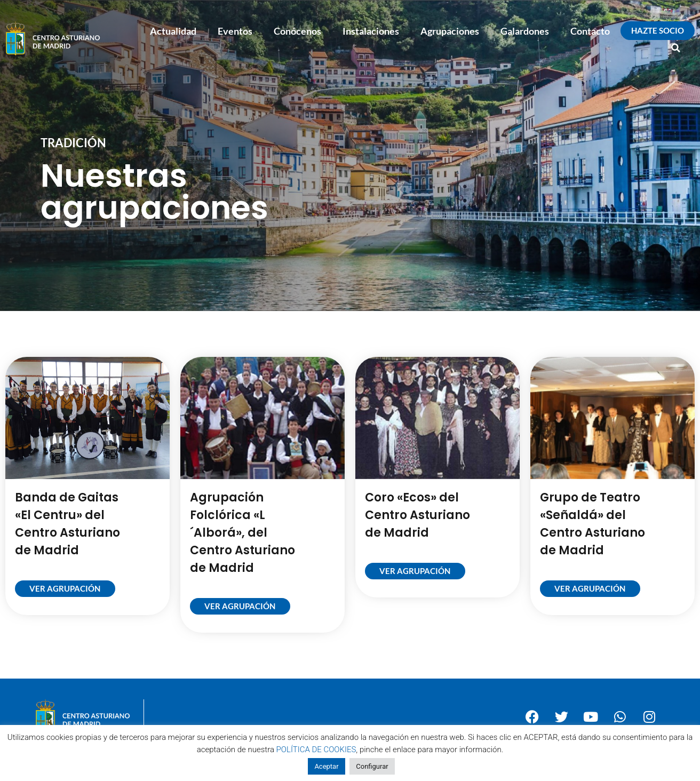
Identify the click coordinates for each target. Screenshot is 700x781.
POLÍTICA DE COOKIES (316, 749)
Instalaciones (371, 31)
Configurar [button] (372, 766)
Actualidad (173, 31)
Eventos (235, 31)
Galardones (524, 31)
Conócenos (297, 31)
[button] (676, 48)
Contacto (590, 31)
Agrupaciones (449, 31)
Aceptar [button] (326, 766)
